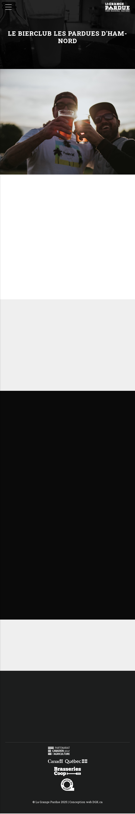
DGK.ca (97, 802)
